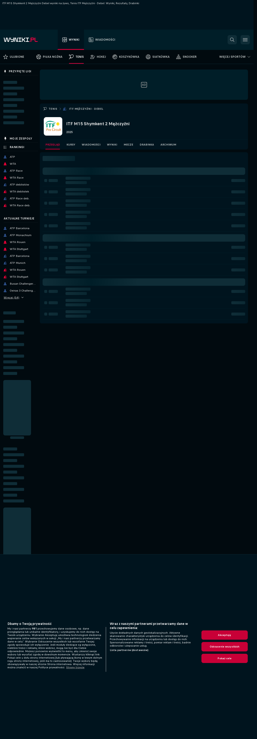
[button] (232, 39)
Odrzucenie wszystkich (225, 646)
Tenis (53, 108)
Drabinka (147, 144)
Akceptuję (224, 635)
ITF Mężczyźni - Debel (86, 108)
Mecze (128, 144)
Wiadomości (91, 144)
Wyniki (112, 144)
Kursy (70, 144)
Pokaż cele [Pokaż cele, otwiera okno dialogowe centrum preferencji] (224, 658)
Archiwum (168, 144)
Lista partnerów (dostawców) (129, 650)
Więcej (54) (14, 297)
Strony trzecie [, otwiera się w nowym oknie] (75, 667)
